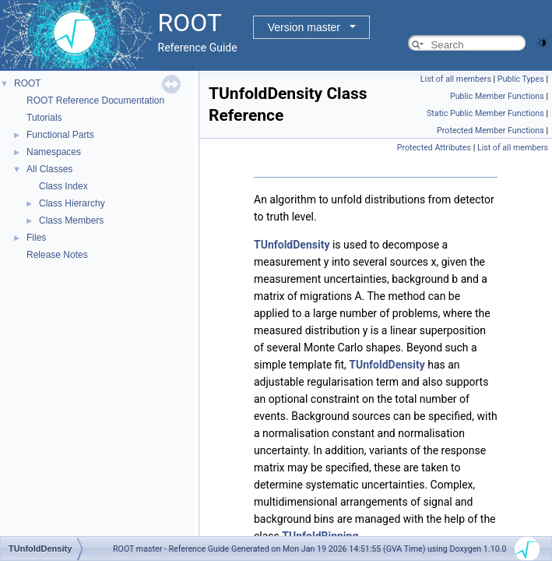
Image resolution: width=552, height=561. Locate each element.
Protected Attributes (434, 148)
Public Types (521, 79)
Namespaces (53, 151)
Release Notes (57, 254)
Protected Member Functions (490, 130)
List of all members (455, 79)
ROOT (27, 83)
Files (36, 237)
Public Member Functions (497, 96)
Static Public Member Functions (485, 113)
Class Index (63, 186)
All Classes (49, 169)
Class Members (71, 220)
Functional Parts (60, 134)
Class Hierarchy (72, 203)
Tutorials (44, 117)
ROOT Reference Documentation (95, 100)
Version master (304, 27)
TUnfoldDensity (291, 244)
